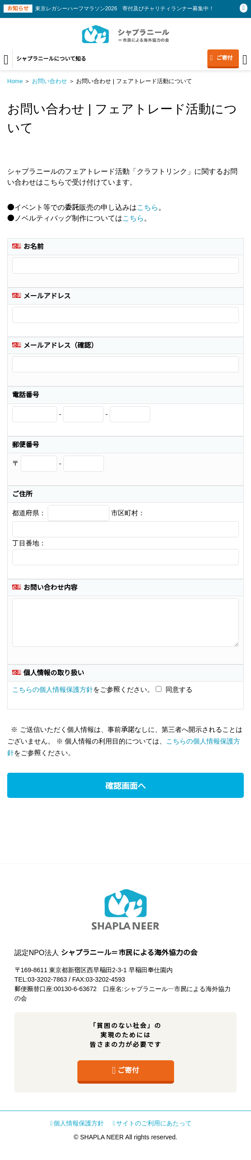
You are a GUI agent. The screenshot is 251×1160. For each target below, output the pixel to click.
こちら (147, 207)
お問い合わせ (49, 81)
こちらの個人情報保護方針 (52, 689)
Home (15, 81)
